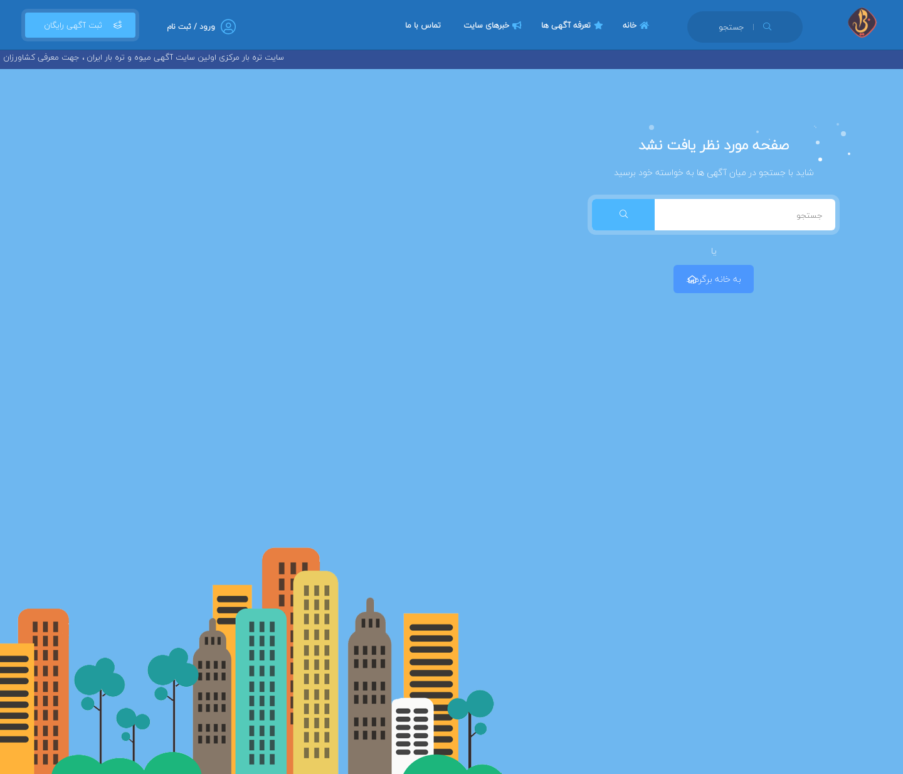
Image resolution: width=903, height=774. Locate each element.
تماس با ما (423, 25)
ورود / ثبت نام (191, 26)
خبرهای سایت (494, 25)
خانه (637, 25)
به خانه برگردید (713, 279)
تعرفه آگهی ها (573, 25)
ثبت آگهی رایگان (80, 25)
